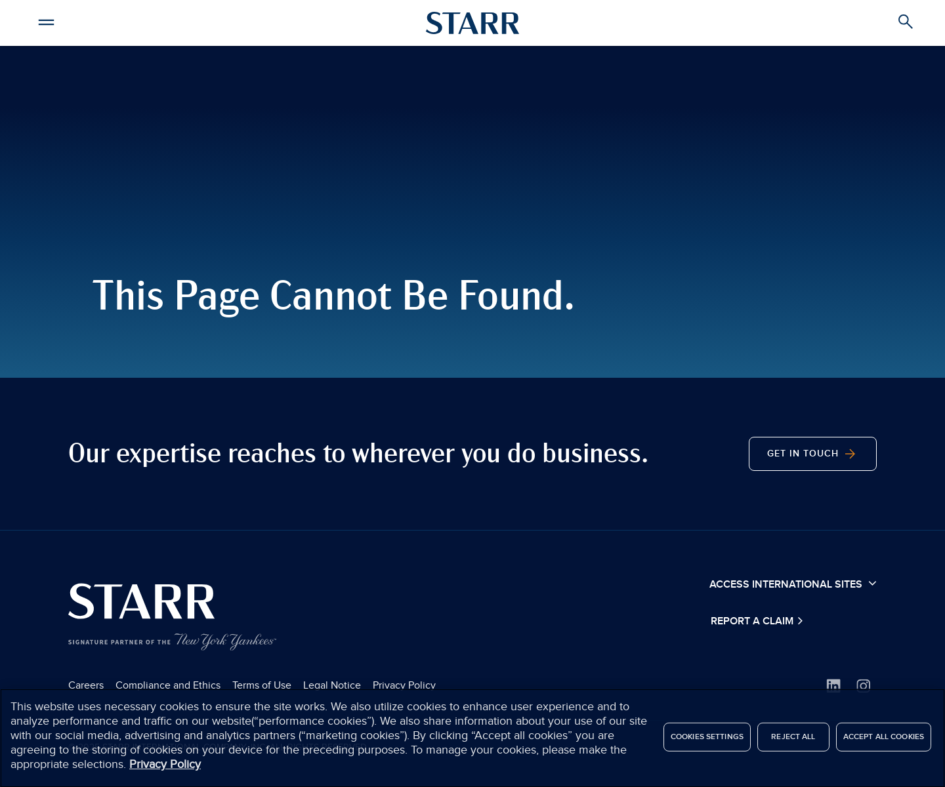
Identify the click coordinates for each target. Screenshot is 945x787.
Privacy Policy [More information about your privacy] (165, 770)
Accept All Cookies (883, 741)
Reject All (793, 741)
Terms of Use (261, 685)
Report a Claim (753, 621)
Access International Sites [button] (793, 583)
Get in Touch (812, 454)
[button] (46, 20)
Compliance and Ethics (168, 685)
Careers (86, 685)
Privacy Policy (404, 685)
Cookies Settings (707, 741)
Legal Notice (332, 685)
